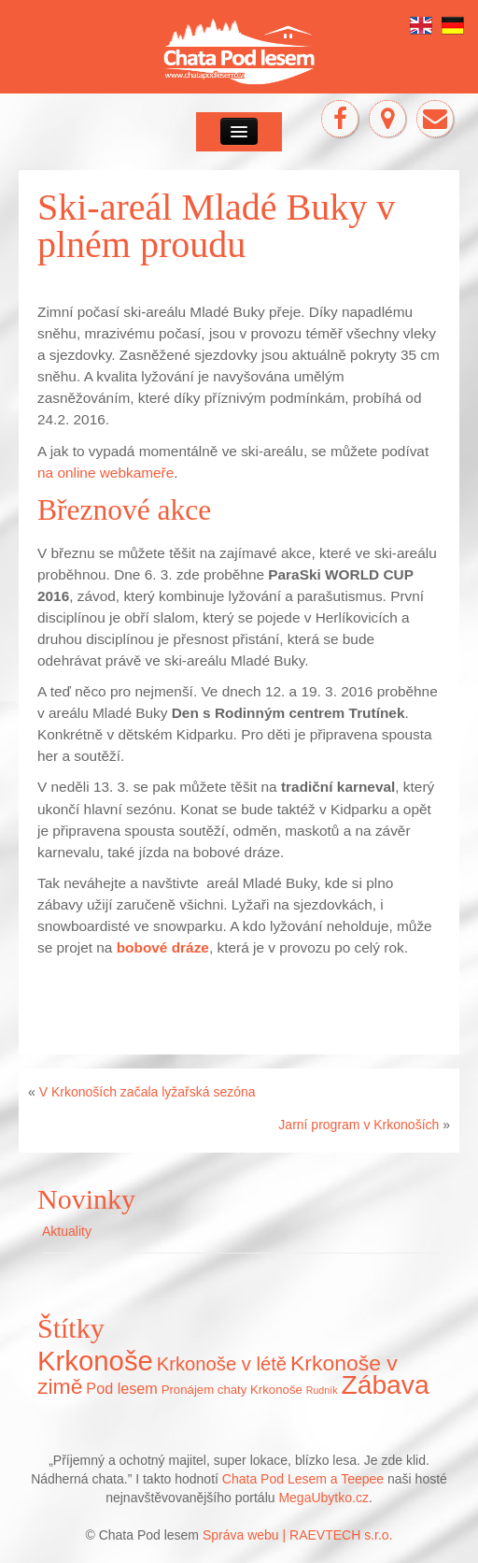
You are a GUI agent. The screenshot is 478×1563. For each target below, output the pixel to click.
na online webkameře (105, 472)
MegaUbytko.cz (323, 1497)
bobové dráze (163, 947)
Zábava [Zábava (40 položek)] (385, 1384)
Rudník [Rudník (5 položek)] (322, 1390)
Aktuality (66, 1231)
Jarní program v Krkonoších (358, 1124)
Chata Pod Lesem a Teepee (302, 1478)
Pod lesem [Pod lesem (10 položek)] (121, 1388)
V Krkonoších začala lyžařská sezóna (147, 1091)
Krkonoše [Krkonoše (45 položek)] (95, 1360)
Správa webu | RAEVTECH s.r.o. (298, 1534)
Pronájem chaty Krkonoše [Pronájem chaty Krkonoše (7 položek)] (232, 1390)
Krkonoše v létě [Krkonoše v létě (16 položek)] (222, 1364)
